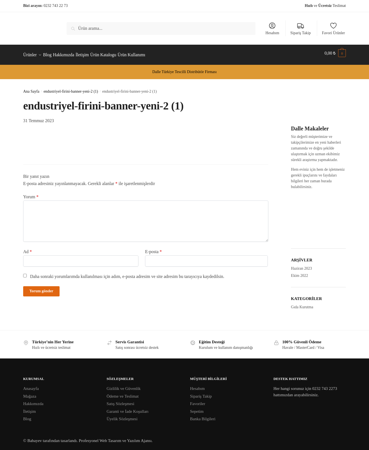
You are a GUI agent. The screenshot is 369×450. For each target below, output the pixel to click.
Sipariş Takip (300, 28)
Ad (27, 248)
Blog (27, 415)
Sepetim (197, 408)
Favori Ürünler (333, 28)
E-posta (153, 248)
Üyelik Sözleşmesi (122, 415)
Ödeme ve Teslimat (123, 393)
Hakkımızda (33, 400)
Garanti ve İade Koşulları (128, 408)
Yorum (31, 193)
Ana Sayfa (31, 88)
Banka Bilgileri (202, 415)
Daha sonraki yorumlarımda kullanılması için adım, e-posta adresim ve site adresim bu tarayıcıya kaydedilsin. (127, 273)
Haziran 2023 (301, 265)
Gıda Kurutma (302, 304)
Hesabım (272, 28)
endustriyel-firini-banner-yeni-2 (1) (71, 88)
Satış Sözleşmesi (120, 400)
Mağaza (29, 393)
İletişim (29, 408)
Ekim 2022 (299, 272)
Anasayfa (31, 385)
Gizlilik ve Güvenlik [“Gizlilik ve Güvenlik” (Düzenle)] (124, 385)
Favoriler (197, 400)
